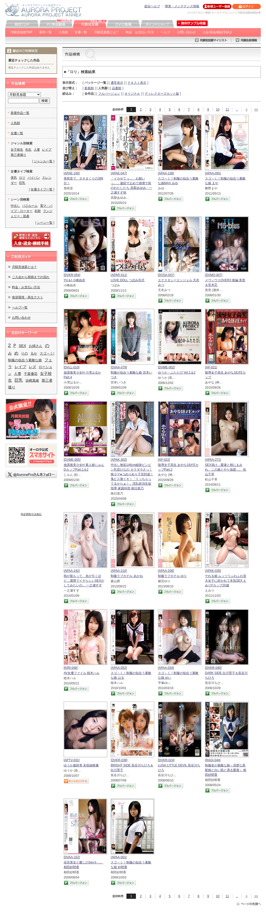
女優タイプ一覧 (41, 189)
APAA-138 (166, 173)
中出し (15, 206)
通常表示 (117, 83)
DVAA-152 (71, 857)
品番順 (116, 88)
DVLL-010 (71, 367)
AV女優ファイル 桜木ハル (81, 673)
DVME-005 (72, 459)
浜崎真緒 (32, 380)
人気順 (63, 32)
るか (33, 353)
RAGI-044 (213, 760)
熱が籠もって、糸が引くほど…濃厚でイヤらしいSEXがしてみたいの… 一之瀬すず (84, 580)
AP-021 (211, 367)
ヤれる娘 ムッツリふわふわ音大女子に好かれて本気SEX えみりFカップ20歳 (225, 580)
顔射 (38, 211)
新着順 (89, 88)
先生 (28, 149)
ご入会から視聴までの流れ (30, 277)
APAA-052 (119, 668)
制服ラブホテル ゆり (172, 576)
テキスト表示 (137, 83)
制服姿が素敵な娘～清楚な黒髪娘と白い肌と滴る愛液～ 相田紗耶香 (225, 770)
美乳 (14, 177)
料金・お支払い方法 (140, 32)
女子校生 (17, 149)
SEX (22, 346)
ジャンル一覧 (43, 161)
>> (256, 109)
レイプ (46, 149)
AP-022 (164, 459)
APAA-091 (213, 173)
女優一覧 (81, 32)
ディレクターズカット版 (162, 93)
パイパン (34, 177)
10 (217, 109)
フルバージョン (109, 93)
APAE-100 (71, 173)
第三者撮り (18, 155)
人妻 (37, 149)
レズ (32, 367)
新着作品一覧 (20, 113)
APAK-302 (119, 459)
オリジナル (132, 93)
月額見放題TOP (21, 32)
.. (237, 109)
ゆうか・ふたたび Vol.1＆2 (177, 372)
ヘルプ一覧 (20, 307)
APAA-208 (166, 571)
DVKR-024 (166, 760)
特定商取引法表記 (31, 514)
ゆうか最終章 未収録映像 (81, 765)
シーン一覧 (44, 223)
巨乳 (22, 183)
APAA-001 (119, 857)
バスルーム (30, 206)
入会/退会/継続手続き (217, 32)
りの (24, 353)
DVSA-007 (166, 275)
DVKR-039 (119, 760)
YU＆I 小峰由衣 (74, 280)
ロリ (22, 177)
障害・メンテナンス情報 (182, 6)
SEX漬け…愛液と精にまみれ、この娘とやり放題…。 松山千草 (225, 469)
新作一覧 (45, 32)
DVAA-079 (119, 367)
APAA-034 (166, 668)
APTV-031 (71, 760)
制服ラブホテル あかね (127, 576)
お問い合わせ (186, 32)
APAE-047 (119, 173)
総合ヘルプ (152, 6)
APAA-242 (71, 571)
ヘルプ (165, 32)
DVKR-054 (71, 275)
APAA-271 (213, 459)
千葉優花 (30, 374)
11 (227, 109)
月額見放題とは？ (106, 32)
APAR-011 (119, 275)
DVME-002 (166, 367)
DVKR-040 (213, 668)
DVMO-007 (213, 275)
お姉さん (35, 346)
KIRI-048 (70, 668)
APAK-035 (213, 571)
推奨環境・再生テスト (27, 297)
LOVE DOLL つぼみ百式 (127, 280)
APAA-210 (119, 571)
